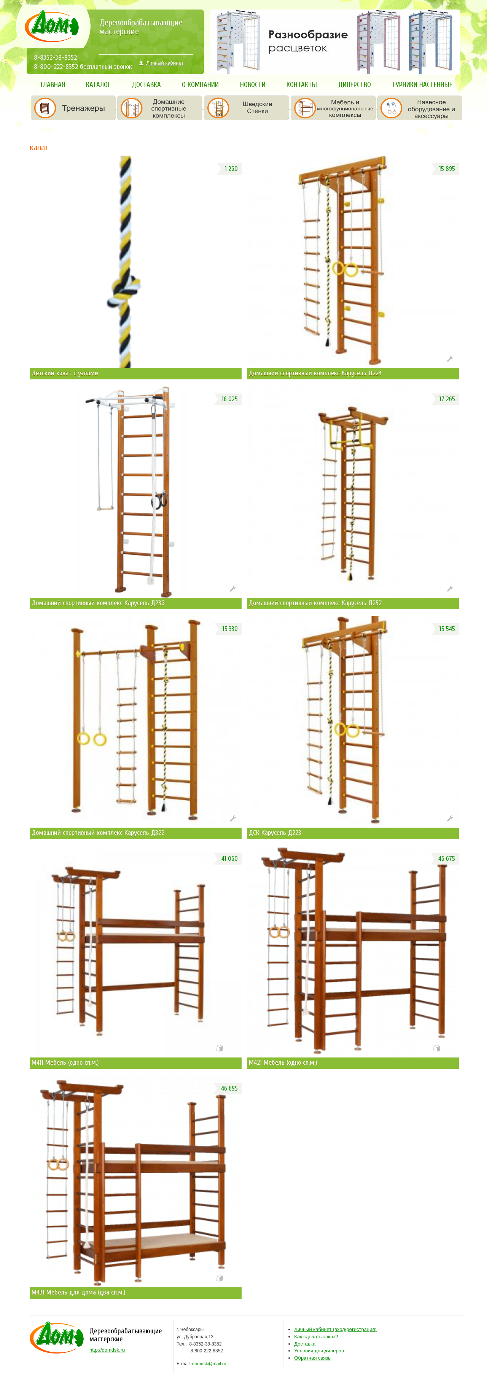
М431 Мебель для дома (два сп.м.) (79, 1292)
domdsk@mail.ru (209, 1363)
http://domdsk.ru (107, 1350)
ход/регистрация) (335, 1329)
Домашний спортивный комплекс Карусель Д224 (315, 373)
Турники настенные (422, 85)
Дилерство (354, 85)
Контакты (301, 85)
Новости (253, 85)
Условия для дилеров (319, 1351)
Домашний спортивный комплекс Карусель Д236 (98, 603)
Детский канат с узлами (65, 373)
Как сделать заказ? (316, 1336)
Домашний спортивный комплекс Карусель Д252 (315, 603)
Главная (53, 85)
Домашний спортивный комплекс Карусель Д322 (98, 833)
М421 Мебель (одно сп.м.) (283, 1063)
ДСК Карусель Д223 (275, 833)
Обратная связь (312, 1358)
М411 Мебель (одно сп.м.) (65, 1063)
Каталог (98, 85)
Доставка (146, 85)
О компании (200, 85)
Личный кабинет (161, 63)
